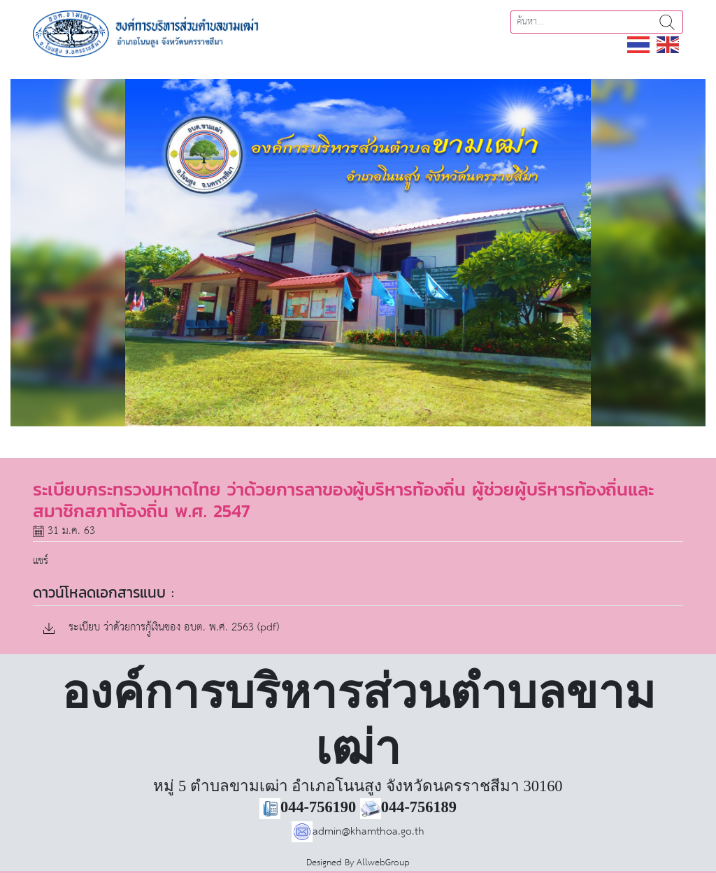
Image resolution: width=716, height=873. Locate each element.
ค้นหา (667, 22)
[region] (358, 252)
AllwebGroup (383, 863)
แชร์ (40, 561)
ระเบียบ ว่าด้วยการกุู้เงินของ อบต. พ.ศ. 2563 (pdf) (161, 628)
